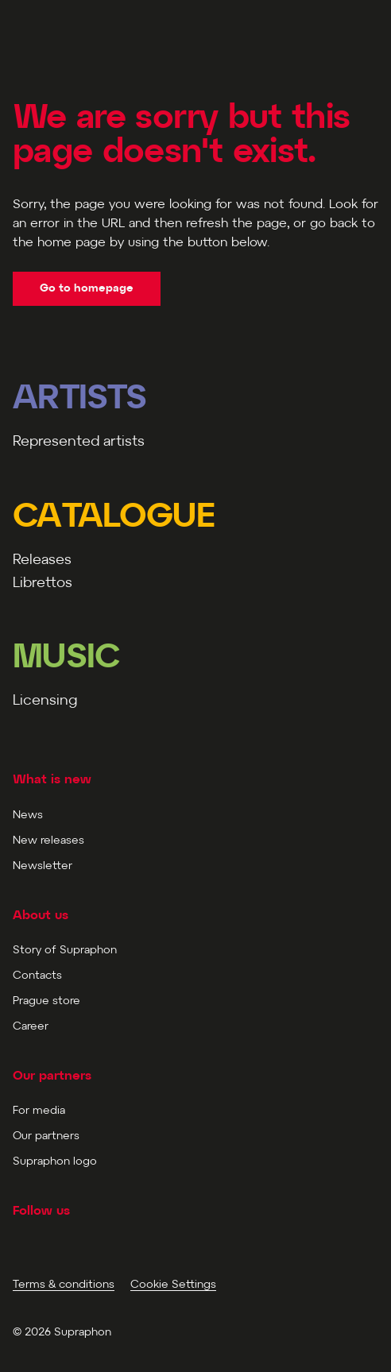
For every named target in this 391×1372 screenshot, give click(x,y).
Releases (42, 560)
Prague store (46, 1001)
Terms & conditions (63, 1285)
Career (30, 1027)
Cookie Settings (173, 1285)
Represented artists (79, 442)
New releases (48, 841)
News (28, 815)
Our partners (46, 1136)
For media (39, 1111)
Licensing (45, 701)
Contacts (37, 976)
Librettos (42, 583)
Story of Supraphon (65, 950)
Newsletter (42, 866)
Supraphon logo (55, 1162)
